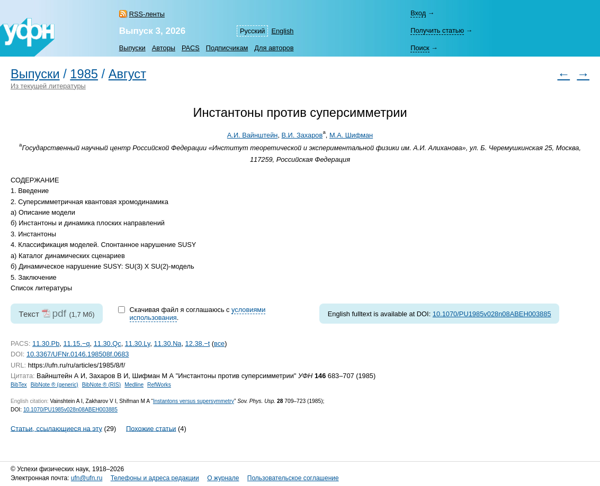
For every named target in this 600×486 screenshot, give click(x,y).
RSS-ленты (147, 14)
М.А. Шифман (351, 135)
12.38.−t (197, 343)
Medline (134, 385)
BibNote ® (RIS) (101, 385)
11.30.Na (168, 343)
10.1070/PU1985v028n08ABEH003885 (492, 314)
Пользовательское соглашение (293, 478)
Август (127, 74)
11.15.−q (76, 343)
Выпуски (132, 48)
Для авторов (273, 48)
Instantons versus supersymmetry (193, 401)
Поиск (419, 48)
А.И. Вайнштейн (252, 135)
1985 (84, 74)
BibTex (19, 385)
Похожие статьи (151, 428)
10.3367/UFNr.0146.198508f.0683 (77, 354)
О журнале (223, 478)
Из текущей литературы (48, 86)
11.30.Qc (107, 343)
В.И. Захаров (302, 135)
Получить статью (437, 30)
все (219, 343)
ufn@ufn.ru (87, 478)
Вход (418, 13)
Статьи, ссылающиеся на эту (56, 428)
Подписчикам (227, 48)
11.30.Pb (45, 343)
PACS (191, 48)
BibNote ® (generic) (54, 385)
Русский (252, 31)
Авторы (163, 48)
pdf (59, 313)
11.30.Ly (137, 343)
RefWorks (159, 385)
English (282, 31)
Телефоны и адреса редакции (155, 478)
